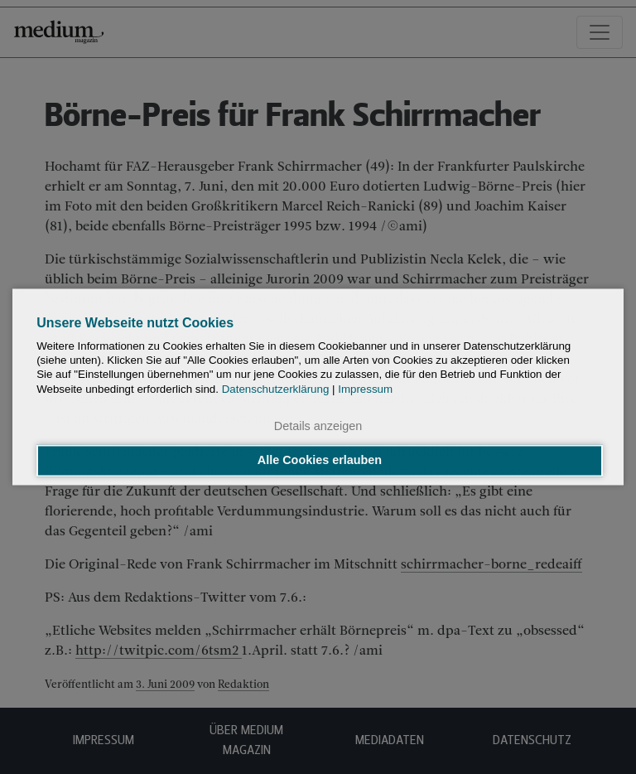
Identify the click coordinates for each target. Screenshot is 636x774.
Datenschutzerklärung (276, 389)
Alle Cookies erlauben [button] (320, 460)
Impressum (365, 389)
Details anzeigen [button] (318, 426)
